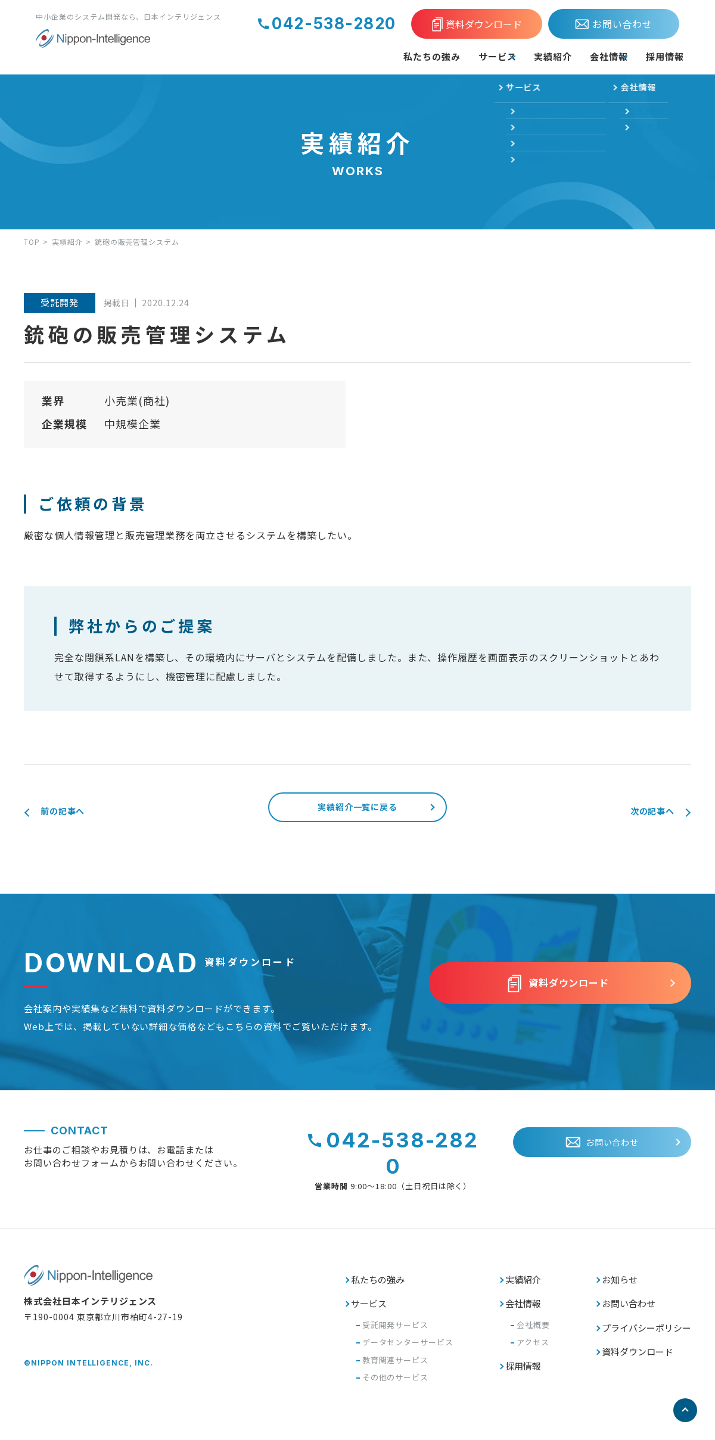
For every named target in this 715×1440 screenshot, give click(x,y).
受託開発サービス (395, 1332)
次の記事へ (642, 812)
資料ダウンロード (637, 1359)
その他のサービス (395, 1385)
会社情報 (580, 56)
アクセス (533, 1349)
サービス (433, 56)
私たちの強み (354, 56)
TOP (32, 242)
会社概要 (533, 1332)
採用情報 (659, 56)
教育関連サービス (395, 1367)
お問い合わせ (628, 1311)
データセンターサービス (408, 1349)
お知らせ (620, 1287)
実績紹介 (511, 56)
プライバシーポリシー (646, 1335)
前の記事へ (72, 812)
